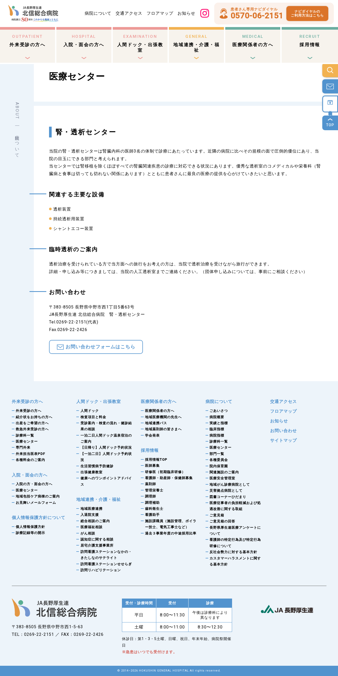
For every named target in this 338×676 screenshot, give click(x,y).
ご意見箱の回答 (222, 521)
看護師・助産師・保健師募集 (169, 478)
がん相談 (88, 533)
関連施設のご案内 (224, 472)
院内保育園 (219, 466)
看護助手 (152, 515)
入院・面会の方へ (83, 41)
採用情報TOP (156, 460)
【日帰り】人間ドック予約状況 (106, 447)
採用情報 (309, 41)
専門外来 (23, 447)
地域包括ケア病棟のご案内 (38, 496)
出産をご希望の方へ (32, 423)
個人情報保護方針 (30, 527)
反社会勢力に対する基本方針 (233, 552)
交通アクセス (129, 13)
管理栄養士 (154, 490)
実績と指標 (219, 423)
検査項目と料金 (93, 417)
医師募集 (152, 466)
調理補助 (152, 503)
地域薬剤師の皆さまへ (163, 429)
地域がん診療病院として (230, 484)
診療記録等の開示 (30, 533)
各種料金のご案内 (30, 460)
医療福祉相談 (92, 527)
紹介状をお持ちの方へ (34, 417)
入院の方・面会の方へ (34, 484)
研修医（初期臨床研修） (165, 472)
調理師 (150, 496)
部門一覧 (217, 454)
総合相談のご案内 (95, 521)
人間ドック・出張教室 (140, 43)
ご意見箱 (217, 515)
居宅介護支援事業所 (97, 545)
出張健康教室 (92, 472)
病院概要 (217, 417)
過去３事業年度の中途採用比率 (170, 533)
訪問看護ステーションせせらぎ (106, 564)
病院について (98, 13)
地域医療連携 (92, 509)
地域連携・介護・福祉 (196, 43)
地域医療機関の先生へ (163, 417)
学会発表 (152, 435)
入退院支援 (90, 515)
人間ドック (90, 411)
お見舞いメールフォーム (36, 503)
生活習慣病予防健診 (97, 466)
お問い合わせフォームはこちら (100, 346)
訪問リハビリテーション (101, 570)
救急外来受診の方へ (32, 429)
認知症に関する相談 (97, 539)
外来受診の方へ (27, 41)
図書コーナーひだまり (228, 497)
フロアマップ (160, 13)
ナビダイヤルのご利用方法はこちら (307, 13)
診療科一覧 (25, 435)
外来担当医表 (30, 454)
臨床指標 (217, 429)
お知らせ (186, 13)
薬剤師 (150, 484)
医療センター (27, 441)
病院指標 (217, 435)
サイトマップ (283, 440)
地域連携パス (156, 423)
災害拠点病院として (226, 490)
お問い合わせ (283, 430)
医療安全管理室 (222, 478)
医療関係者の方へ (252, 41)
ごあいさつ (219, 411)
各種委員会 (219, 460)
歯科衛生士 (154, 509)
